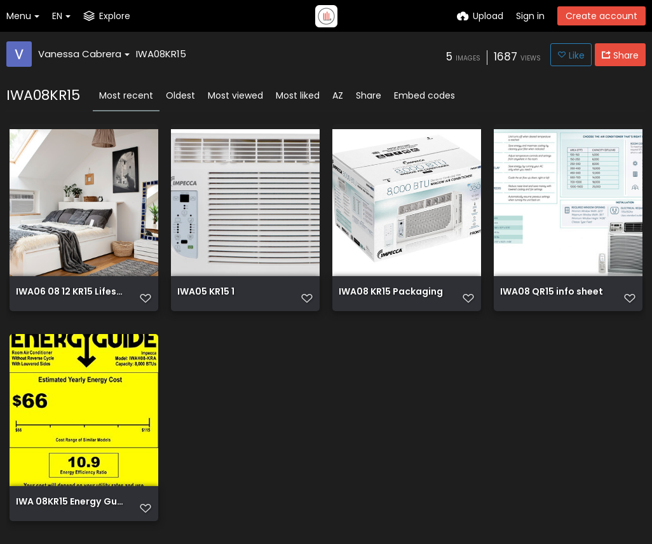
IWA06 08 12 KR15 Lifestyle (70, 292)
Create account (601, 16)
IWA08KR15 (161, 53)
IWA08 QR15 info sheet (551, 292)
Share (368, 95)
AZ (337, 95)
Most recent (126, 95)
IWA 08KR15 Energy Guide (70, 502)
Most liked (298, 95)
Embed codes (424, 95)
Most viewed (235, 95)
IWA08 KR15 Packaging (391, 292)
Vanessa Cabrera (84, 53)
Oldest (180, 95)
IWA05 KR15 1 (205, 292)
